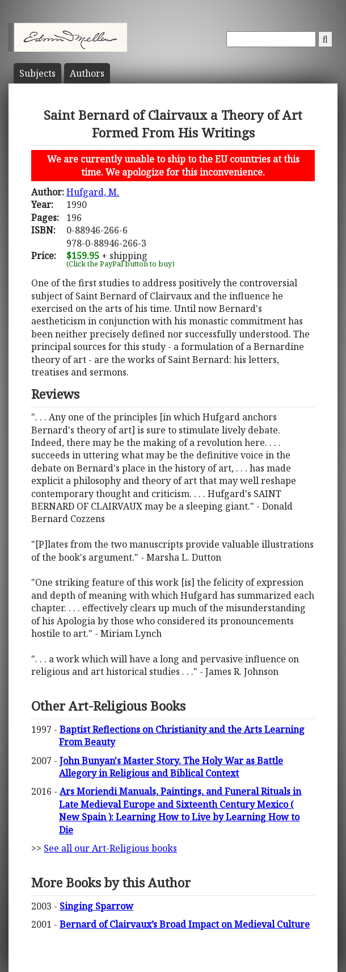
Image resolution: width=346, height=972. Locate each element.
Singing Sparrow (96, 906)
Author (87, 73)
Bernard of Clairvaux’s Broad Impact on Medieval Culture (185, 924)
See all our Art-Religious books (110, 848)
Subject (37, 73)
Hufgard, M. (92, 192)
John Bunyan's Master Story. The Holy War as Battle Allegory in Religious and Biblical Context (171, 766)
